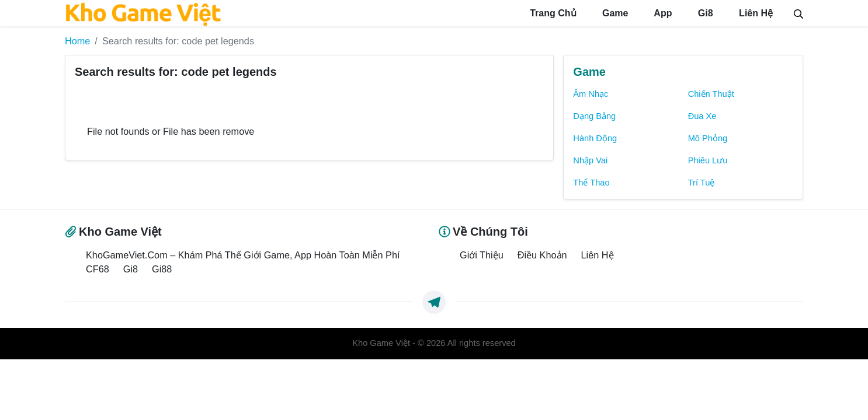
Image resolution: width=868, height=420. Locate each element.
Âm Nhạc (590, 94)
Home (77, 41)
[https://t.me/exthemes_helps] (434, 302)
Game (614, 13)
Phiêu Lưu (708, 160)
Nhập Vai (590, 160)
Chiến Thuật (711, 94)
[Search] (798, 13)
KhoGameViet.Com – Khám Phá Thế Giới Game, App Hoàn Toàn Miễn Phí (243, 255)
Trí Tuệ (701, 182)
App (661, 13)
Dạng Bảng (594, 116)
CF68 (97, 269)
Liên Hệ (755, 13)
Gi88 (162, 269)
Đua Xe (702, 116)
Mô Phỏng (708, 138)
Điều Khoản (542, 255)
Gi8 (704, 13)
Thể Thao (591, 182)
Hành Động (595, 138)
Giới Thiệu (482, 255)
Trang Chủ (552, 13)
